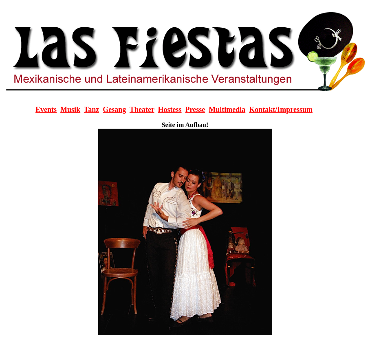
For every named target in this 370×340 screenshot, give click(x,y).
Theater (142, 109)
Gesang (114, 109)
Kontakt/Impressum (281, 109)
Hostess (170, 109)
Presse (195, 109)
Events (46, 109)
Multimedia (227, 109)
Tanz (91, 109)
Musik (70, 109)
